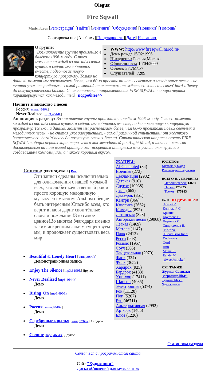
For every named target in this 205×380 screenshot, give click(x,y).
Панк (120, 233)
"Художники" (100, 363)
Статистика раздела (185, 343)
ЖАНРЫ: (125, 162)
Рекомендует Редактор (178, 170)
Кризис (168, 213)
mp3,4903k (59, 293)
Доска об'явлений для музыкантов (108, 368)
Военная (123, 171)
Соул (120, 248)
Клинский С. (172, 208)
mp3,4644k (53, 114)
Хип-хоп (123, 277)
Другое (122, 185)
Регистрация (61, 28)
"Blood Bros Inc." (175, 234)
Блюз (120, 315)
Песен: (169, 187)
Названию (147, 37)
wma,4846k (39, 109)
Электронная (127, 286)
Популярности (110, 37)
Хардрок (123, 267)
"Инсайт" (169, 204)
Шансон (123, 281)
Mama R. (169, 251)
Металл (123, 229)
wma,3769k (80, 321)
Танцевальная (128, 253)
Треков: (170, 191)
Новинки (148, 28)
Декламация (127, 176)
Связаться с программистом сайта (108, 353)
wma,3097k (86, 257)
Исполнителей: (175, 183)
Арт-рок (123, 310)
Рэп (119, 301)
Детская (123, 181)
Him (166, 247)
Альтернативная (130, 305)
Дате (130, 37)
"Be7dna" (169, 230)
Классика (124, 205)
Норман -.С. (171, 221)
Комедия (124, 209)
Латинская (125, 214)
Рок (119, 291)
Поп (119, 296)
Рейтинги (100, 28)
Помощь (167, 28)
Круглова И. (172, 217)
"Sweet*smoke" (174, 259)
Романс (122, 243)
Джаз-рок (124, 195)
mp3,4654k (54, 335)
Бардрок (123, 272)
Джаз (120, 190)
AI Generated (127, 166)
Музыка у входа (173, 166)
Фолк (120, 262)
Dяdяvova (170, 238)
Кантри (122, 200)
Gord (166, 242)
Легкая (122, 224)
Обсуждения (124, 28)
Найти (82, 28)
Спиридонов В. (174, 225)
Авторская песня (131, 219)
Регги (121, 238)
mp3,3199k (73, 270)
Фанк (120, 257)
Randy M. (170, 255)
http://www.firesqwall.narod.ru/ (152, 49)
